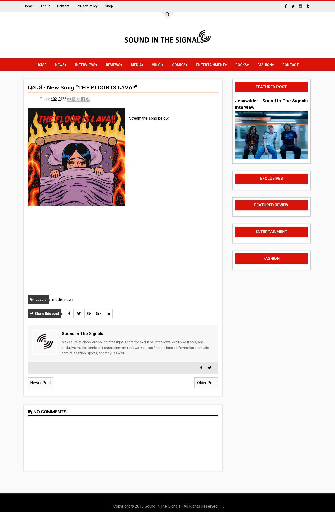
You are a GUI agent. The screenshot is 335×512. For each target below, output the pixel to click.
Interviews (85, 65)
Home (28, 6)
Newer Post (40, 382)
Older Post (206, 382)
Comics (179, 65)
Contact (63, 6)
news (60, 65)
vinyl (157, 65)
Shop (109, 6)
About (45, 6)
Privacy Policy (87, 6)
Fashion (264, 65)
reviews (113, 65)
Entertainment (210, 65)
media (136, 65)
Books (241, 65)
